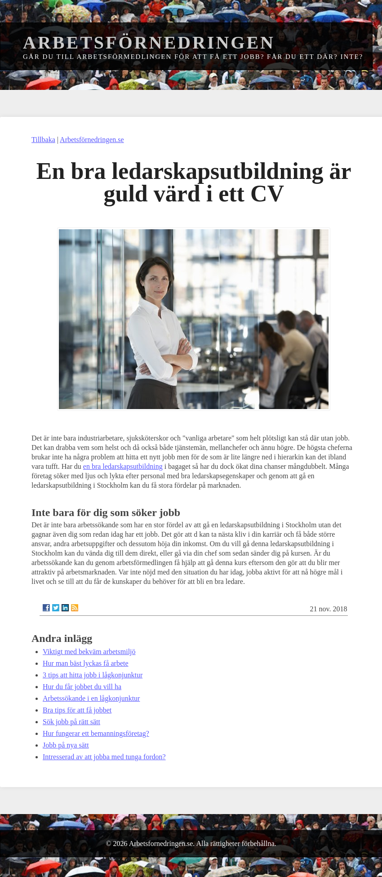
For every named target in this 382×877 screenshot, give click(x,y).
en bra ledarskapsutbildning (123, 466)
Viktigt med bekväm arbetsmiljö (89, 651)
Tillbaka (43, 139)
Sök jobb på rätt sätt (71, 722)
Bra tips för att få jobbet (77, 710)
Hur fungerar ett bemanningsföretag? (96, 733)
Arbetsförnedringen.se (92, 139)
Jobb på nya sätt (66, 745)
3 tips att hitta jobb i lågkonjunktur (92, 675)
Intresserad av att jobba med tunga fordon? (104, 757)
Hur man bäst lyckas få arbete (86, 663)
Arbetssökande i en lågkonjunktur (91, 698)
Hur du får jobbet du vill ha (82, 686)
